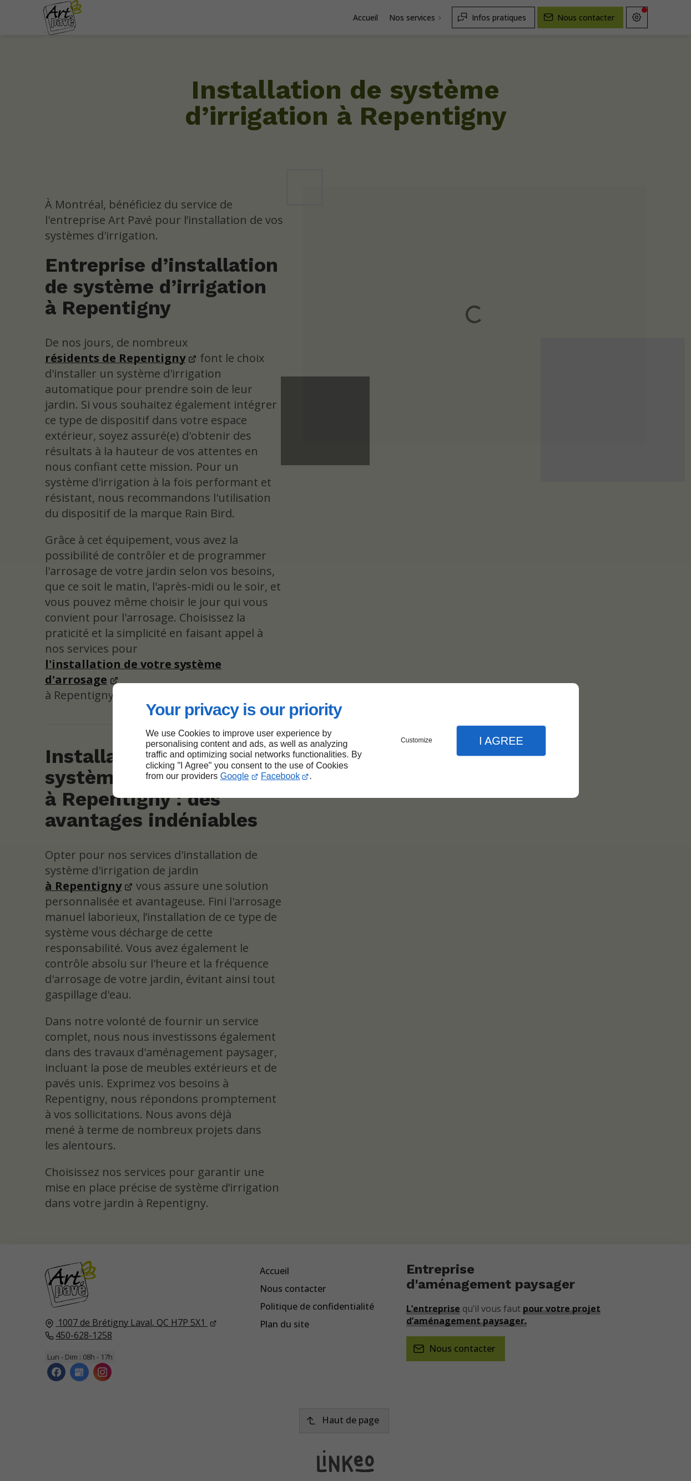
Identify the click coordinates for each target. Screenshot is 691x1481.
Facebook (280, 776)
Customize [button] (416, 740)
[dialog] (346, 740)
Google (234, 776)
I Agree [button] (501, 741)
